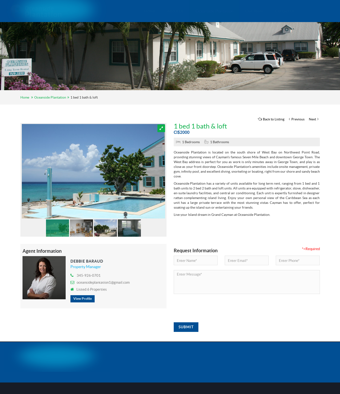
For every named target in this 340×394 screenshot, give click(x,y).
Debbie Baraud (86, 261)
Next (314, 119)
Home (128, 11)
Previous (297, 119)
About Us (154, 11)
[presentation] (210, 308)
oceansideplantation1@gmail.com (100, 282)
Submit (186, 327)
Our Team (233, 11)
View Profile (82, 298)
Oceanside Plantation (193, 11)
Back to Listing (271, 119)
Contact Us (263, 11)
